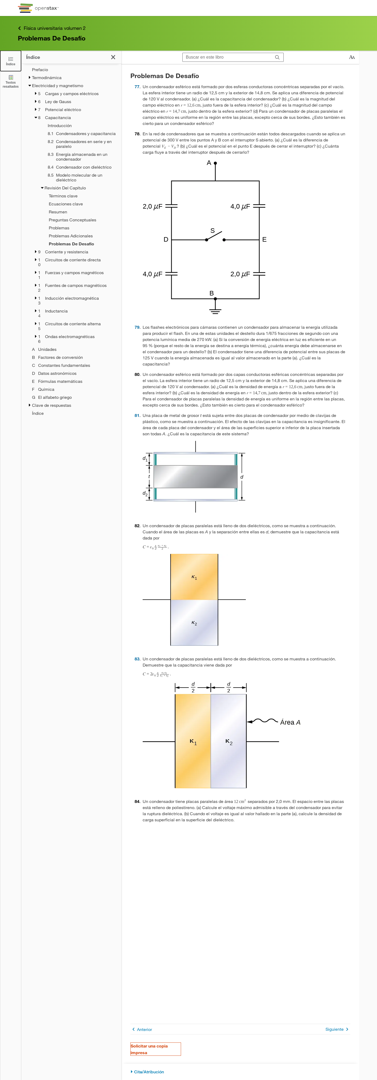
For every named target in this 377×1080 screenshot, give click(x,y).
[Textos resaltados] (10, 81)
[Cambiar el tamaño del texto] (352, 57)
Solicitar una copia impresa (149, 1049)
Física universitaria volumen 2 (52, 28)
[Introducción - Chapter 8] (77, 125)
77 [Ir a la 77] (137, 86)
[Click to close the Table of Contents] (10, 61)
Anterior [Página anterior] (141, 1029)
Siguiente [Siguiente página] (338, 1029)
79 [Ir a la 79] (137, 327)
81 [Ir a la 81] (137, 415)
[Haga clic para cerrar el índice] (113, 57)
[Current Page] (74, 243)
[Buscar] (277, 57)
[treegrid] (71, 241)
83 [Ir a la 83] (137, 658)
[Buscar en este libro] (227, 57)
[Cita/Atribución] (240, 1072)
